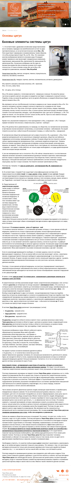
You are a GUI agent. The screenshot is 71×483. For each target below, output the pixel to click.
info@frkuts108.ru (51, 17)
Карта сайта (65, 475)
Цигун (4, 30)
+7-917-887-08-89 (50, 15)
